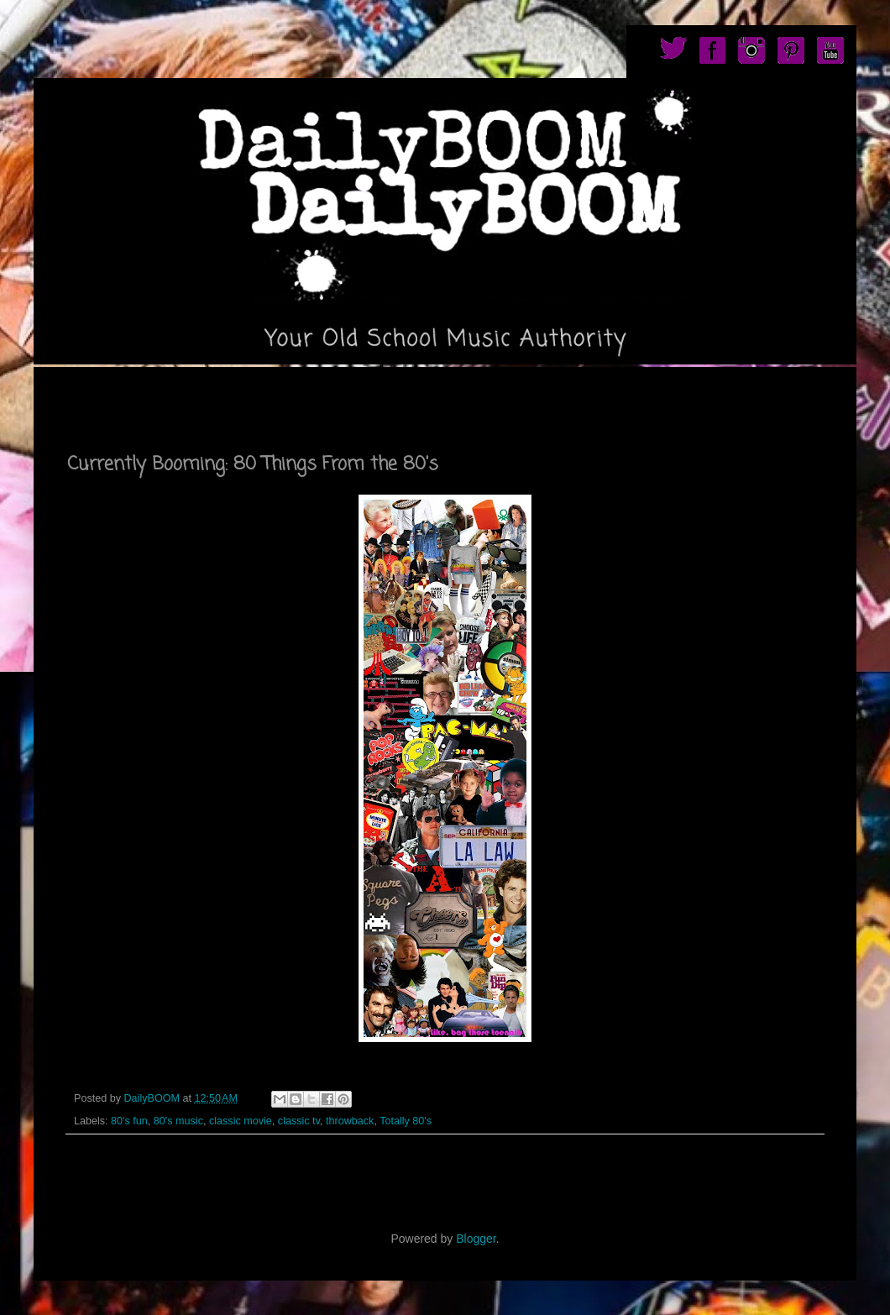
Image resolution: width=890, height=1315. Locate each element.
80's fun (129, 1121)
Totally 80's (406, 1121)
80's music (178, 1121)
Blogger (475, 1238)
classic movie (240, 1121)
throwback (350, 1121)
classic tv (299, 1121)
